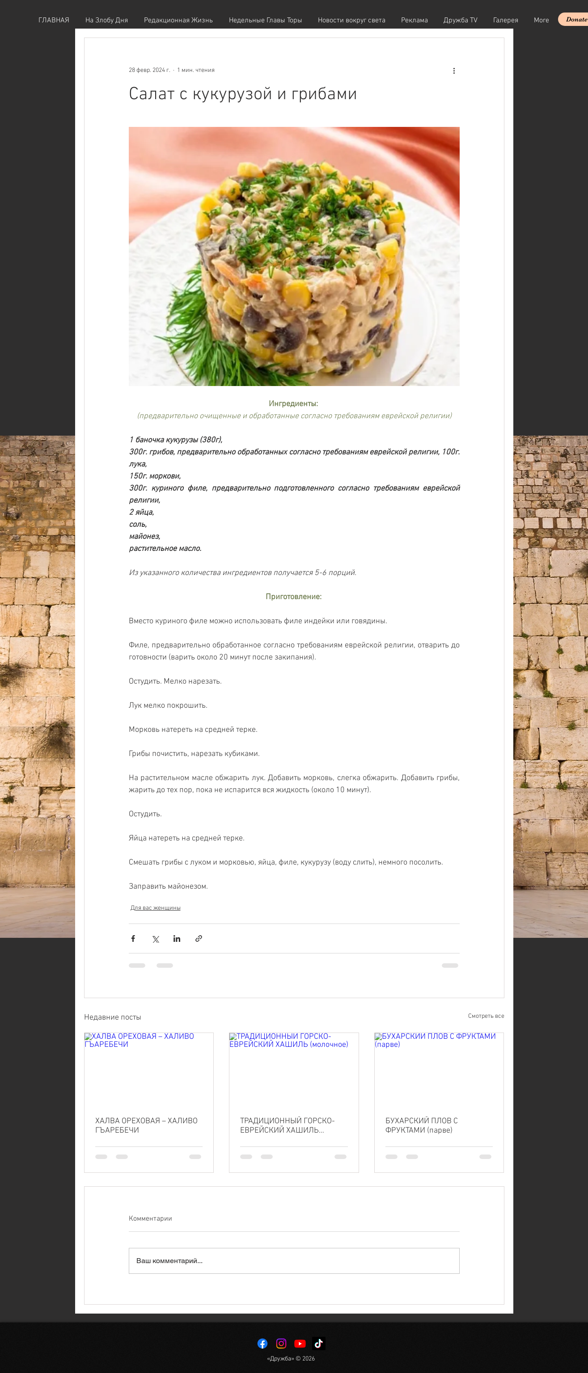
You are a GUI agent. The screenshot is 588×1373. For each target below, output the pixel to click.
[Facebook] (262, 1343)
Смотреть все (486, 1016)
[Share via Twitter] (155, 938)
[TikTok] (319, 1343)
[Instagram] (281, 1343)
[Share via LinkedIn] (177, 938)
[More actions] (454, 70)
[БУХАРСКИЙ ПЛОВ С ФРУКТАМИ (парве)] (439, 1069)
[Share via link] (199, 938)
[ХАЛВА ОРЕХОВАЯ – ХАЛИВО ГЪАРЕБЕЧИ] (149, 1069)
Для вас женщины (156, 908)
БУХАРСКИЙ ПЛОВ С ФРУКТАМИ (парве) (421, 1126)
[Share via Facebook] (133, 938)
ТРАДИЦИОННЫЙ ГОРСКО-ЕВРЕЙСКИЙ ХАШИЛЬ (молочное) (287, 1126)
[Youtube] (300, 1343)
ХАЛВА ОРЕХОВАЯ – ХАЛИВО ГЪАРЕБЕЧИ (146, 1126)
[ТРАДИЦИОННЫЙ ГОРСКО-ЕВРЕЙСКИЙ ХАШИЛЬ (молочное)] (294, 1069)
